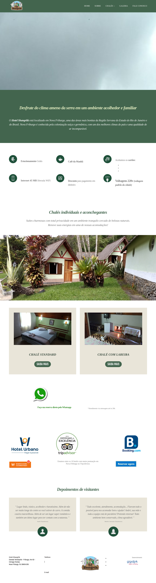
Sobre (97, 6)
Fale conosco (140, 6)
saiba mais (43, 364)
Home (86, 6)
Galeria (123, 6)
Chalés (109, 6)
